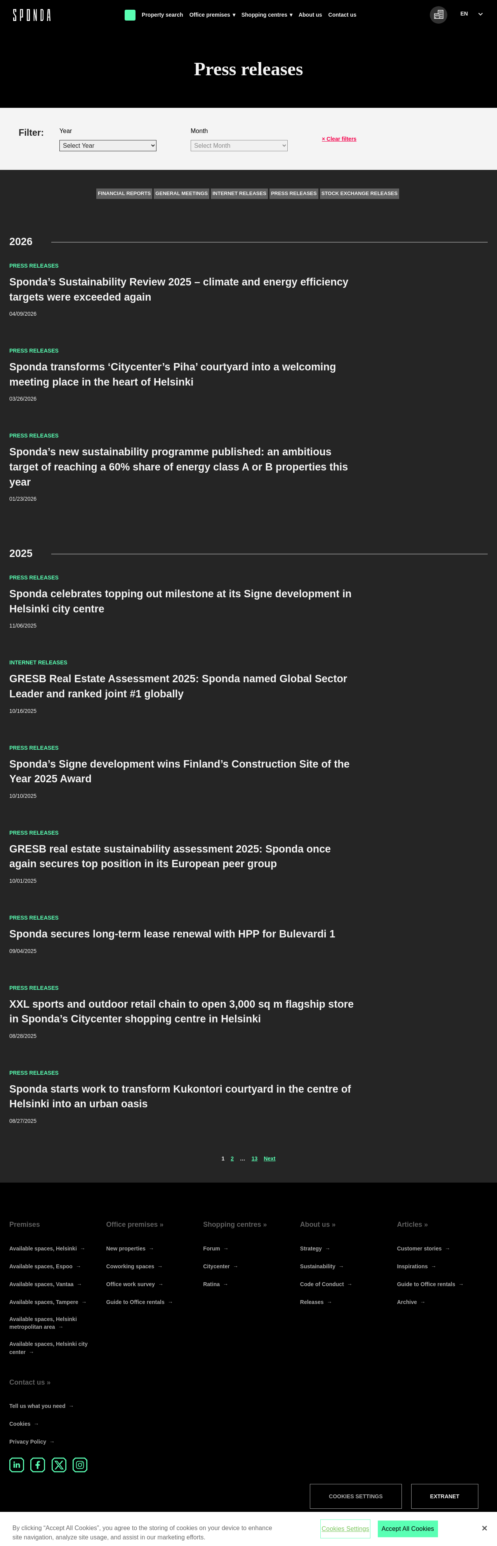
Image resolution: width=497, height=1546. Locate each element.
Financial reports (124, 193)
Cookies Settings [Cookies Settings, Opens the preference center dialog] (345, 1533)
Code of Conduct (322, 1284)
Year (65, 131)
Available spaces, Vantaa (41, 1284)
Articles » (412, 1224)
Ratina (211, 1284)
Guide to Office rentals (135, 1302)
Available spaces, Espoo (41, 1266)
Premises (24, 1224)
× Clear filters (339, 139)
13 (255, 1158)
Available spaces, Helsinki (43, 1248)
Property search (162, 15)
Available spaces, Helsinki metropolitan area (43, 1323)
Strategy (311, 1248)
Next (269, 1158)
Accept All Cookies (408, 1533)
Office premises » (135, 1224)
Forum (211, 1248)
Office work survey (130, 1284)
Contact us (342, 15)
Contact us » (29, 1382)
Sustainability (317, 1266)
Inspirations (412, 1266)
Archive (407, 1302)
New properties (126, 1248)
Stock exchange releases (359, 193)
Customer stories (419, 1248)
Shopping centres (264, 15)
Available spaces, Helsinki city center (48, 1348)
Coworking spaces (130, 1266)
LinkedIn (16, 1465)
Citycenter (216, 1266)
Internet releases (239, 193)
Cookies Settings (355, 1496)
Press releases (294, 193)
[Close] (484, 1532)
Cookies (19, 1424)
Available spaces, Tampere (43, 1302)
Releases (312, 1302)
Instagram (80, 1465)
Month (199, 131)
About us (310, 15)
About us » (317, 1224)
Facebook (37, 1465)
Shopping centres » (235, 1224)
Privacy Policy (27, 1442)
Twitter (59, 1465)
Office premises (209, 15)
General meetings (181, 193)
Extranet (444, 1496)
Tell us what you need (37, 1406)
